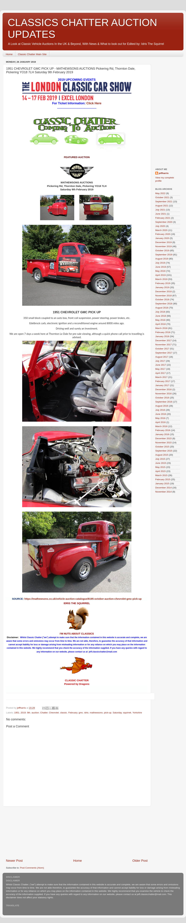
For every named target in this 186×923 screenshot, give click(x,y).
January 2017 (162, 385)
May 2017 (160, 369)
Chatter (44, 712)
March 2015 (161, 475)
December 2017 (163, 340)
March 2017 (161, 377)
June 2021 (160, 214)
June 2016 (160, 414)
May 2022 (160, 193)
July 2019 (160, 263)
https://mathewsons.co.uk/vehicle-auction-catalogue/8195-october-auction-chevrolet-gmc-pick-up (83, 598)
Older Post (140, 860)
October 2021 (162, 197)
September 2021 (163, 201)
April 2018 (160, 324)
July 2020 (160, 226)
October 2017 (162, 348)
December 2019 (163, 242)
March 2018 (161, 328)
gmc (81, 712)
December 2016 (163, 389)
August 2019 (161, 258)
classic (63, 712)
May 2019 (160, 271)
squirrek (127, 712)
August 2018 (161, 307)
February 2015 (162, 479)
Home (9, 54)
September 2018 (163, 303)
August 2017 (161, 357)
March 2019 (161, 279)
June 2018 (160, 316)
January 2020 (162, 238)
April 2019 (160, 275)
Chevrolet (54, 712)
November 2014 (163, 491)
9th (28, 712)
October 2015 (162, 446)
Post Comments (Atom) (32, 867)
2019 (23, 712)
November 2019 (163, 246)
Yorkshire (137, 712)
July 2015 (160, 459)
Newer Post (14, 860)
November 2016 (163, 393)
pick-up (107, 712)
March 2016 (161, 426)
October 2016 (162, 397)
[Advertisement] (169, 110)
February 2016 (162, 430)
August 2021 (161, 205)
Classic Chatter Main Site (32, 54)
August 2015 (161, 455)
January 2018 (162, 336)
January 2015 (162, 483)
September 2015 (163, 450)
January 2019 (162, 287)
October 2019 (162, 250)
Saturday (117, 712)
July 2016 (160, 410)
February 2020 (162, 234)
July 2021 (160, 209)
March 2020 (161, 230)
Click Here (93, 103)
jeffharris (164, 173)
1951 (16, 712)
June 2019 (160, 267)
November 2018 (163, 295)
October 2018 (162, 299)
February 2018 (162, 332)
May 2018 (160, 320)
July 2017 (160, 361)
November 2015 (163, 442)
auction (35, 712)
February (72, 712)
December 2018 (163, 291)
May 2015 (160, 467)
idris (86, 712)
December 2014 (163, 487)
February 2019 (162, 283)
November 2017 (163, 344)
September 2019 (163, 254)
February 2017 (162, 381)
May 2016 (160, 418)
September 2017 (163, 352)
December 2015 (163, 438)
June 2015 (160, 463)
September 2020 (163, 222)
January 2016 (162, 434)
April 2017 (160, 373)
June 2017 (160, 365)
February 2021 (162, 218)
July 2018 (160, 312)
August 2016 (161, 406)
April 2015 (160, 471)
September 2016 (163, 401)
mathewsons (96, 712)
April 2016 (160, 422)
